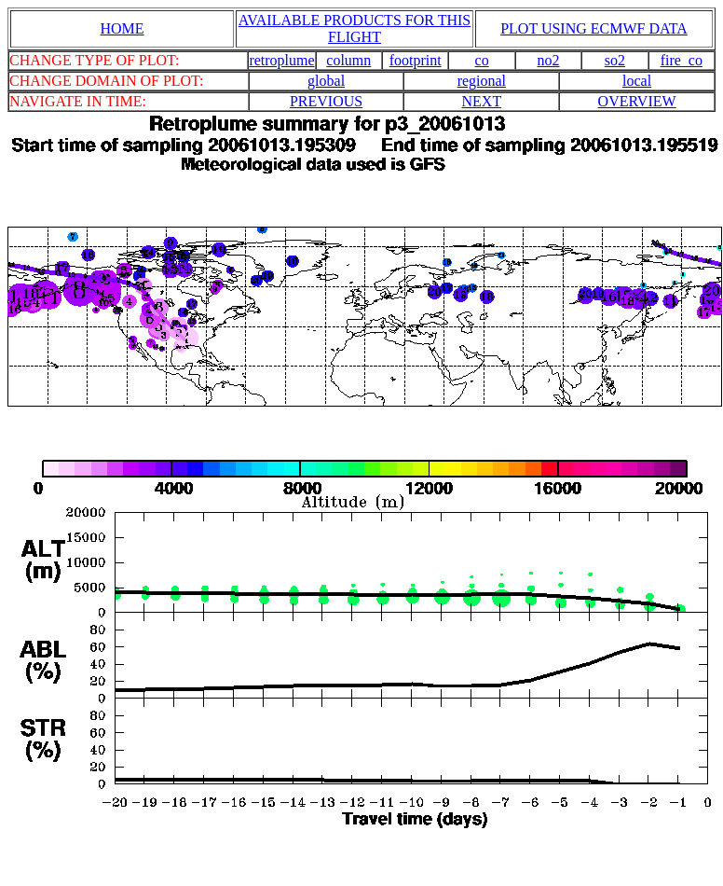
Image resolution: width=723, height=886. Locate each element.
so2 (615, 60)
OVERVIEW (637, 101)
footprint (415, 60)
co (482, 60)
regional (481, 81)
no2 (549, 60)
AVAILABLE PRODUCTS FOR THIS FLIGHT (355, 28)
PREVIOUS (326, 101)
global (326, 81)
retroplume (281, 60)
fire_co (682, 60)
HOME (121, 28)
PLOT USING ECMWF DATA (594, 28)
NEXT (482, 101)
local (636, 81)
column (348, 60)
